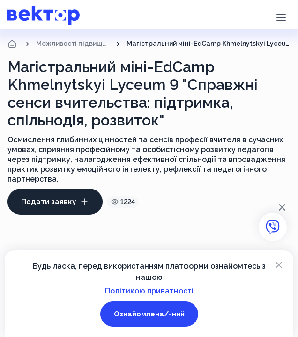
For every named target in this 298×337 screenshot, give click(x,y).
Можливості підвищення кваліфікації (73, 43)
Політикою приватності (149, 290)
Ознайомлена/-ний (149, 314)
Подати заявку (55, 201)
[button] (281, 16)
